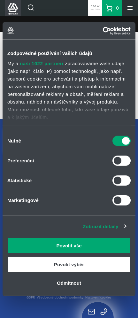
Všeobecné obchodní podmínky (60, 297)
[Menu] (130, 8)
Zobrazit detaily (101, 226)
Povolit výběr (69, 264)
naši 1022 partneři (42, 63)
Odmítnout (69, 283)
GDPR (31, 297)
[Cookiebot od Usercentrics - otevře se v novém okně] (103, 31)
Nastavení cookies (98, 297)
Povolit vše (68, 245)
